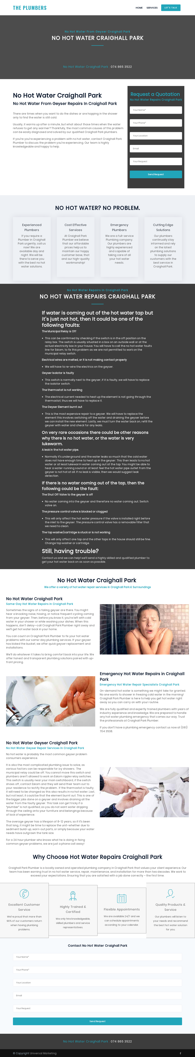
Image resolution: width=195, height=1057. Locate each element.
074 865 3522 (121, 67)
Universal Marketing (43, 1053)
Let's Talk (171, 7)
